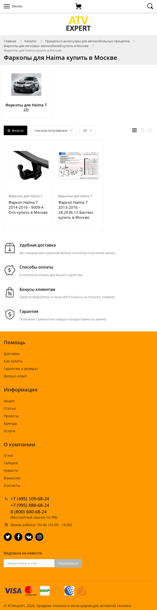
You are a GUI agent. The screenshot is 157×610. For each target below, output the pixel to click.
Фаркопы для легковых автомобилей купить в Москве (46, 46)
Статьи (10, 408)
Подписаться (68, 563)
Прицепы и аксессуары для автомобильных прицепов (87, 41)
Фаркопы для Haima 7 (25, 196)
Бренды (10, 423)
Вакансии (12, 478)
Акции (9, 400)
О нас (9, 455)
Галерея (11, 463)
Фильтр (16, 130)
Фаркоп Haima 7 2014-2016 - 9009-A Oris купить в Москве (28, 207)
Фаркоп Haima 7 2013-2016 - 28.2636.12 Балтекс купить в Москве (75, 210)
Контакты (12, 485)
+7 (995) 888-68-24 (30, 505)
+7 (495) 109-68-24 (30, 499)
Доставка (12, 353)
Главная (10, 41)
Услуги (9, 431)
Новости (11, 470)
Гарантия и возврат (21, 368)
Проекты (11, 416)
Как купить (13, 361)
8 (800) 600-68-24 (29, 512)
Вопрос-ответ (15, 376)
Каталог (31, 41)
